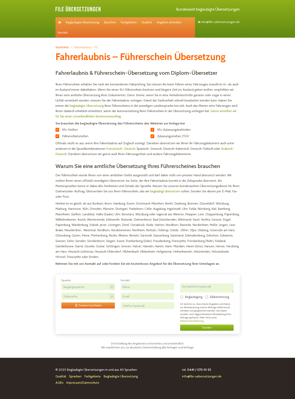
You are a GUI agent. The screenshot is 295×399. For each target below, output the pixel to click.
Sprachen (110, 22)
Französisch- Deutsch (120, 149)
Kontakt (63, 32)
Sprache (66, 280)
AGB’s (59, 382)
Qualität (147, 22)
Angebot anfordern (169, 22)
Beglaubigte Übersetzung (82, 22)
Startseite (62, 47)
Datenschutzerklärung (192, 320)
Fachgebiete (129, 22)
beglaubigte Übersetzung (87, 106)
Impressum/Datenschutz (82, 382)
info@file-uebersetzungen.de (219, 22)
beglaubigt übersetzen (165, 191)
